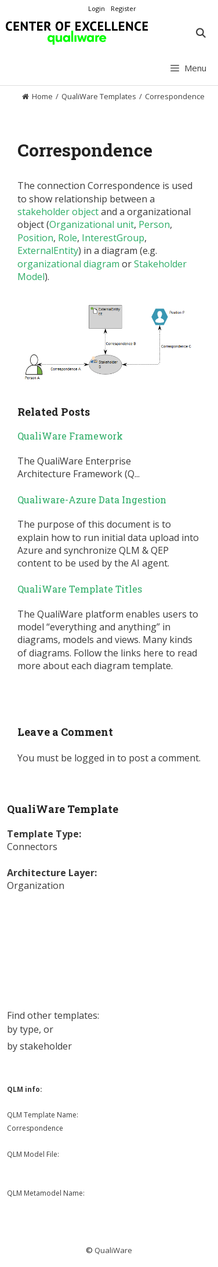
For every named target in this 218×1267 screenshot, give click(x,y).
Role (67, 237)
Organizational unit (91, 224)
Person (154, 224)
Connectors (32, 846)
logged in (94, 758)
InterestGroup (113, 237)
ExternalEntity (47, 250)
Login (96, 8)
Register (123, 8)
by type (23, 1029)
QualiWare (113, 1250)
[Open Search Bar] (200, 33)
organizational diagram (68, 263)
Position (35, 237)
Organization (35, 885)
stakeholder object (58, 211)
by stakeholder (39, 1046)
